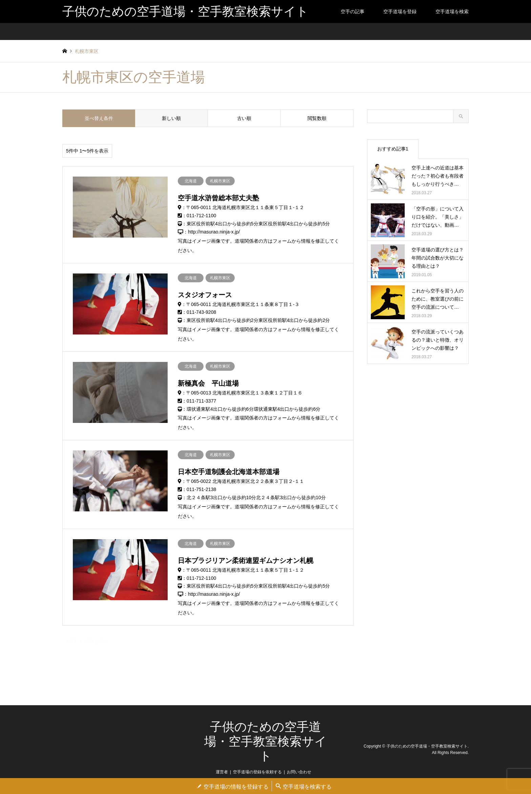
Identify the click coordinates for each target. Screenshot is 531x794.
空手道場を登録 (400, 11)
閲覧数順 (316, 118)
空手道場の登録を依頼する (257, 772)
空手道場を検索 (452, 11)
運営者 (222, 772)
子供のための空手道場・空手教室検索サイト (265, 741)
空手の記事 (352, 11)
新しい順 (171, 118)
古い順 (244, 118)
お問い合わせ (299, 772)
